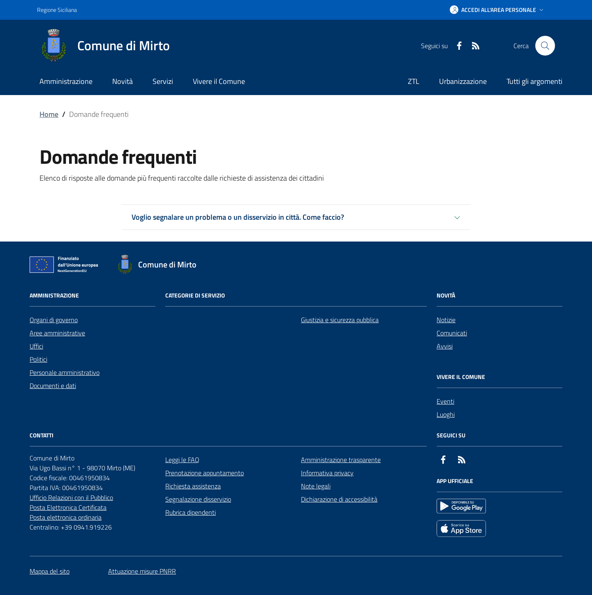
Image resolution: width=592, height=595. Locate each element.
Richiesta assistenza (193, 486)
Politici (38, 359)
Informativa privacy (327, 473)
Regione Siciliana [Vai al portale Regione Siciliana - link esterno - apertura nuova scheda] (57, 9)
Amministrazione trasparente (341, 460)
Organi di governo (54, 320)
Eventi (445, 401)
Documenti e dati (53, 385)
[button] (497, 9)
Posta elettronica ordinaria (66, 517)
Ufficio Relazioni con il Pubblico (71, 497)
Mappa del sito (49, 571)
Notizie (446, 320)
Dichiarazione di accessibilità (339, 499)
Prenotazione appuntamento (204, 473)
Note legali (316, 486)
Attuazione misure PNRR (142, 571)
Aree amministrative (57, 333)
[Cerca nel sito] (545, 46)
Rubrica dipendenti (190, 512)
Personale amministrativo (64, 372)
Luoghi (446, 414)
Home (48, 114)
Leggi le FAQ (182, 460)
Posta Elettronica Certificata (68, 507)
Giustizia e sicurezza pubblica (340, 320)
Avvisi (445, 346)
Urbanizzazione (463, 81)
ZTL (413, 81)
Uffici (36, 346)
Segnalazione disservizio (198, 499)
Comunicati (452, 333)
